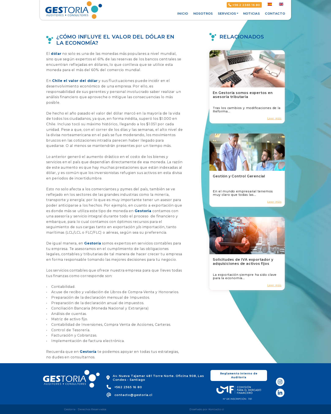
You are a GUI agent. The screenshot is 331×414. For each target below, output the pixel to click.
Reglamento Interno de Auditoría (239, 375)
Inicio (182, 13)
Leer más (274, 118)
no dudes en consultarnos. (70, 357)
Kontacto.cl (216, 409)
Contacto (275, 13)
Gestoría (143, 211)
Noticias (251, 13)
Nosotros (203, 13)
